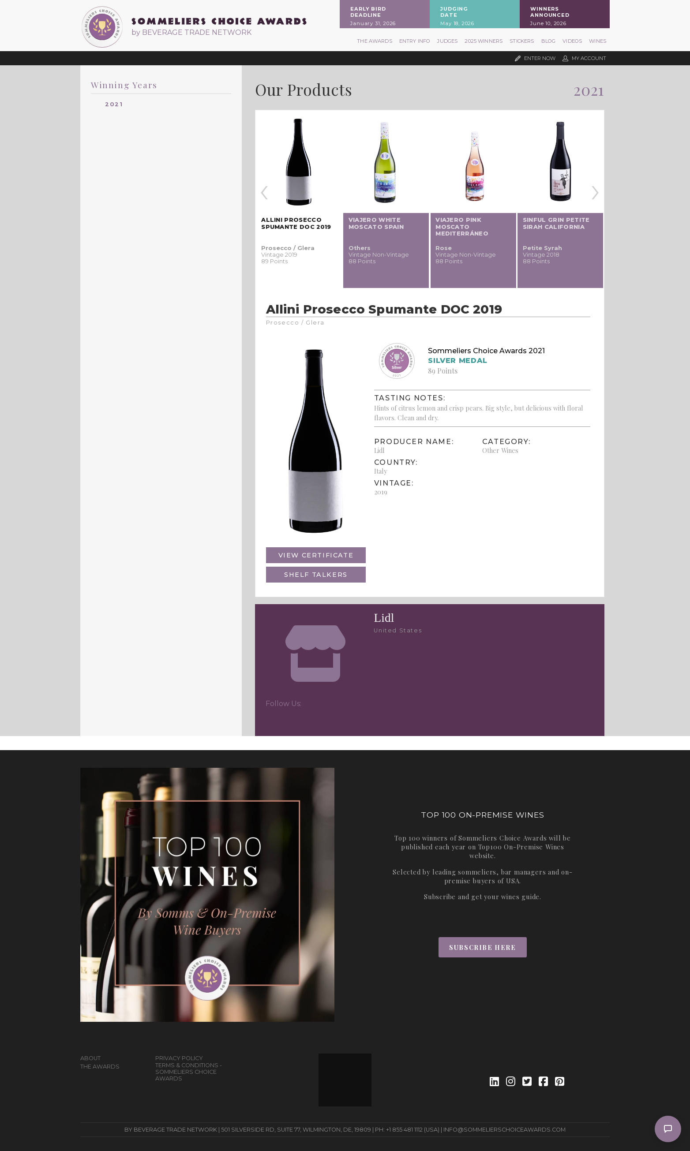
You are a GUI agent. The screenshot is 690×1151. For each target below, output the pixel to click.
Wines (597, 41)
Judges (447, 41)
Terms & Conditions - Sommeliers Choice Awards (188, 1072)
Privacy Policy (179, 1058)
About (90, 1058)
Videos (572, 41)
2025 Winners (483, 41)
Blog (548, 41)
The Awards (374, 41)
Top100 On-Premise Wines (521, 846)
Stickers (522, 41)
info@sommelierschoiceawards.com (504, 1129)
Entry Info (415, 41)
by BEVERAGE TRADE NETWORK (191, 32)
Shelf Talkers (316, 575)
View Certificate (316, 555)
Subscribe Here (482, 947)
